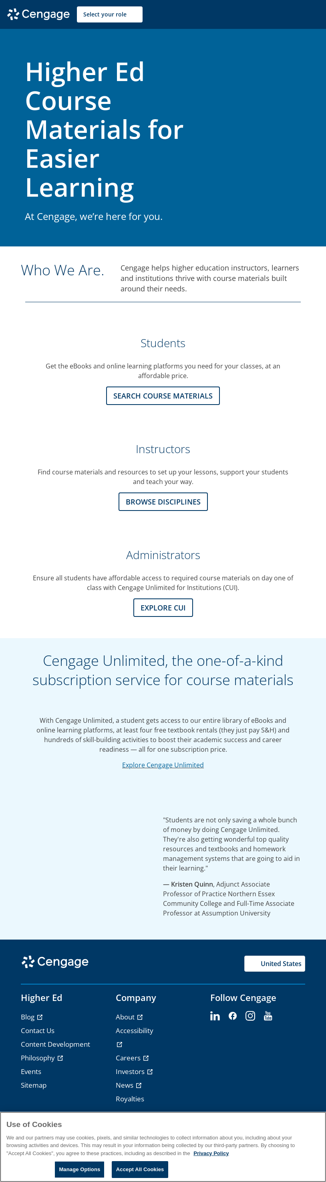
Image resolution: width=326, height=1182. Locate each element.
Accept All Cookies (140, 1169)
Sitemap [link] (33, 1085)
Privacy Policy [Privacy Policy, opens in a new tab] (211, 1153)
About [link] (126, 1016)
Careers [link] (129, 1057)
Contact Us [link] (37, 1030)
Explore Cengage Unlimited (163, 765)
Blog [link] (28, 1016)
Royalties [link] (130, 1098)
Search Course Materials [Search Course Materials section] (163, 396)
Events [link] (31, 1071)
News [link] (125, 1085)
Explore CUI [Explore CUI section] (163, 607)
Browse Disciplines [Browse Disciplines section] (163, 502)
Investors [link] (131, 1071)
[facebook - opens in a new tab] (232, 1016)
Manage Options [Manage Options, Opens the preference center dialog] (79, 1169)
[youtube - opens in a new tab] (268, 1016)
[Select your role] (110, 14)
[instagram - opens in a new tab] (250, 1016)
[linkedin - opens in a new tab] (215, 1016)
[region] (163, 1147)
